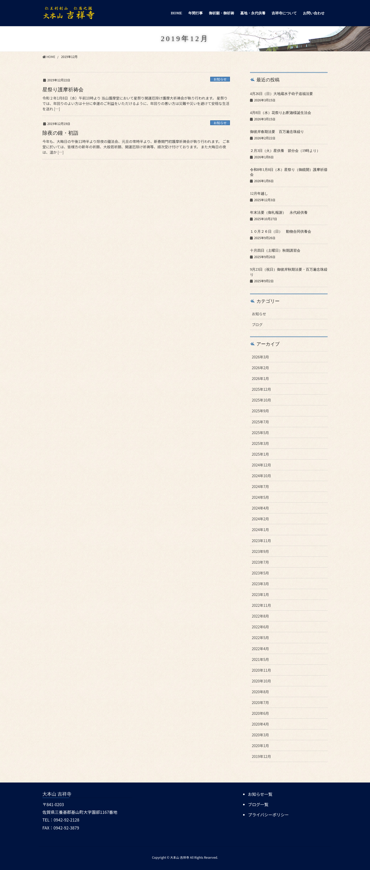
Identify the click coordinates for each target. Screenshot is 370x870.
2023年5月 (260, 572)
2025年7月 (260, 421)
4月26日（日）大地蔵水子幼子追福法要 (281, 94)
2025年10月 (261, 400)
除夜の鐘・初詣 (60, 133)
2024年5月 (260, 497)
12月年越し (259, 193)
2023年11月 (261, 540)
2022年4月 (260, 648)
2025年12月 (261, 389)
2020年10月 (261, 680)
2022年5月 (260, 637)
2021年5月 (260, 659)
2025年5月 (260, 432)
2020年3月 (260, 734)
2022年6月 (260, 626)
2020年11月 (261, 670)
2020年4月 (260, 724)
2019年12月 (261, 756)
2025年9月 (260, 410)
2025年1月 (260, 454)
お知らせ (220, 79)
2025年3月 (260, 443)
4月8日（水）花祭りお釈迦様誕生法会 (280, 113)
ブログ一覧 (258, 804)
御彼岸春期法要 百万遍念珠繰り (277, 132)
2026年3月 (260, 356)
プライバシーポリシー (268, 814)
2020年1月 (260, 745)
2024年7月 (260, 486)
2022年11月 (261, 605)
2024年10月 (261, 475)
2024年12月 (261, 464)
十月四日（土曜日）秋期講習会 (275, 250)
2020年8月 (260, 691)
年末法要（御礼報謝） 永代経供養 (280, 212)
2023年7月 (260, 562)
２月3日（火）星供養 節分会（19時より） (285, 151)
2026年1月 (260, 378)
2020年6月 (260, 713)
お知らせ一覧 (260, 794)
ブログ (257, 324)
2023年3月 (260, 583)
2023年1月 (260, 594)
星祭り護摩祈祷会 (63, 89)
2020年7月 (260, 702)
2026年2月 (260, 367)
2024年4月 (260, 508)
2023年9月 (260, 551)
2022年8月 (260, 616)
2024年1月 (260, 529)
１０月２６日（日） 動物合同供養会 (282, 231)
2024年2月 (260, 518)
